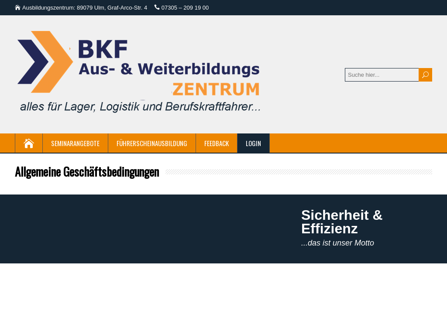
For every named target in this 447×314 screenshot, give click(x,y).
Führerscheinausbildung (152, 143)
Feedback (216, 143)
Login (253, 143)
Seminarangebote (75, 143)
